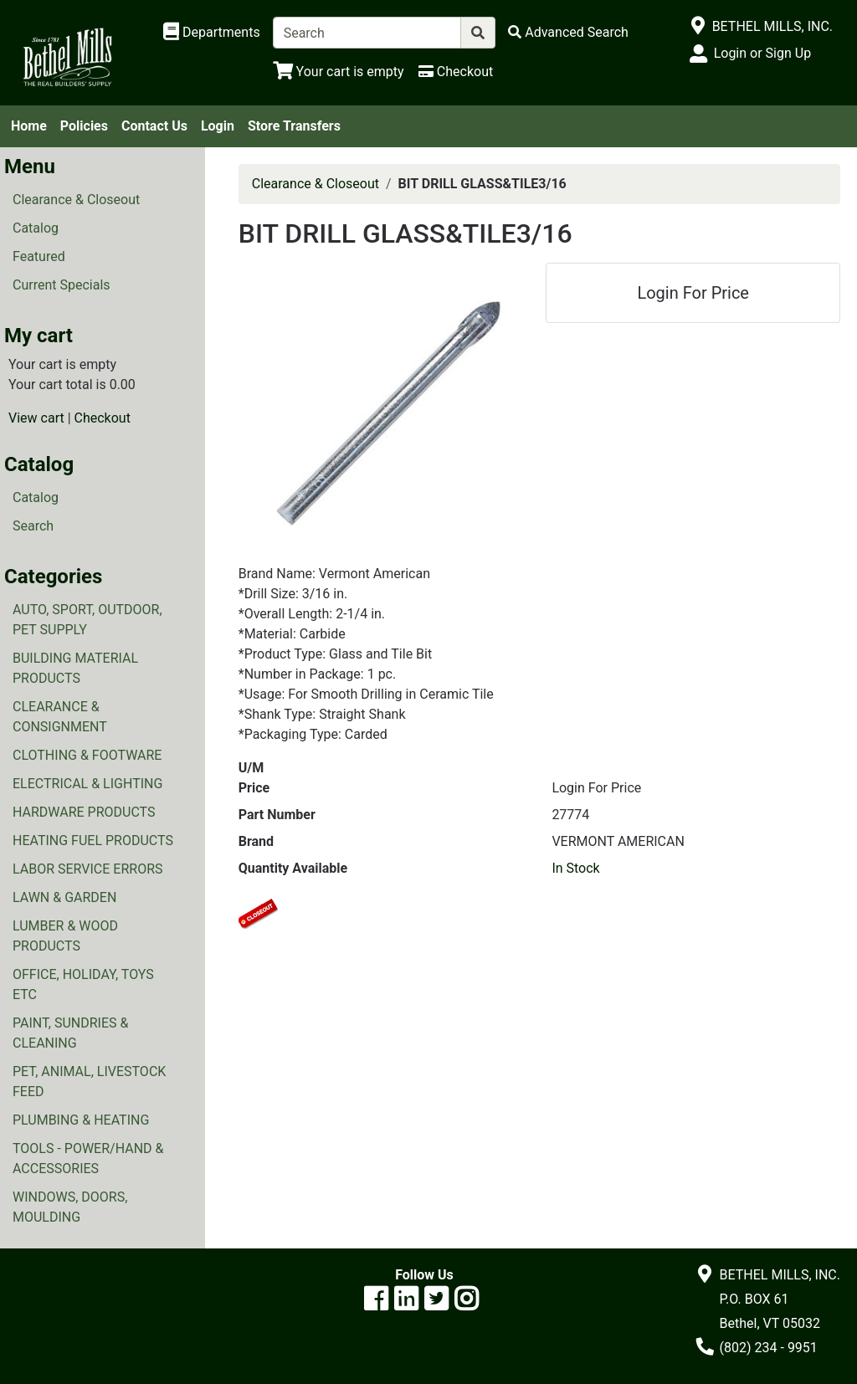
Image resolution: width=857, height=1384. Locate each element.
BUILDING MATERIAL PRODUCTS (75, 668)
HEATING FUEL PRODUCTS (93, 840)
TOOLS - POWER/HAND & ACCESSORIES (88, 1158)
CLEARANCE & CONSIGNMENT (60, 717)
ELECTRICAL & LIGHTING (87, 784)
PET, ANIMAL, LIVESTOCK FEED (89, 1082)
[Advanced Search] (568, 32)
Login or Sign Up (762, 53)
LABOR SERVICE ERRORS (88, 869)
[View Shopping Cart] (338, 71)
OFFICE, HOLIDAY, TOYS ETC (83, 984)
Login (217, 126)
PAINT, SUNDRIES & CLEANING (70, 1033)
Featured (39, 256)
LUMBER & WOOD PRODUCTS (65, 936)
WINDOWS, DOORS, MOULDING (70, 1207)
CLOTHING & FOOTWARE (87, 755)
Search (33, 526)
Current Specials (61, 285)
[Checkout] (455, 71)
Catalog (36, 228)
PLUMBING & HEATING (81, 1120)
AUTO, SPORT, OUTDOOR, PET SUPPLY (87, 620)
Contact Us (154, 126)
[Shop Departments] (211, 33)
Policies (84, 126)
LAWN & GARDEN (64, 897)
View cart (36, 418)
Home (29, 126)
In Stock (575, 868)
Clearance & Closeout (76, 200)
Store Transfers (294, 126)
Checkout (102, 418)
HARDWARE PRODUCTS (84, 812)
